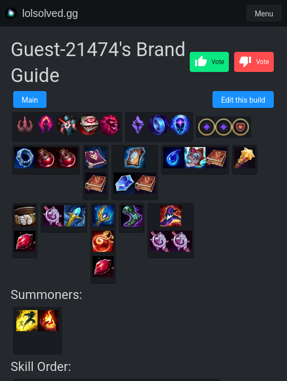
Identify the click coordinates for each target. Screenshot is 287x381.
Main (30, 100)
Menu (264, 14)
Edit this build (243, 100)
